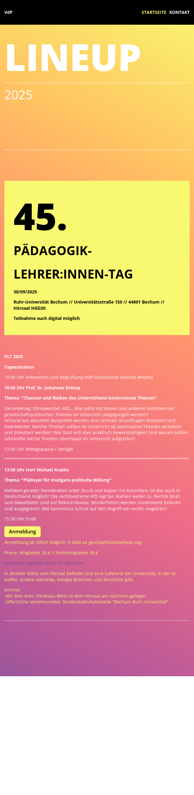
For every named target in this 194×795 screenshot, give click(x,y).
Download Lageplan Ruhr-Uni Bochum (43, 563)
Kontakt (179, 12)
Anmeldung (22, 531)
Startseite (154, 12)
